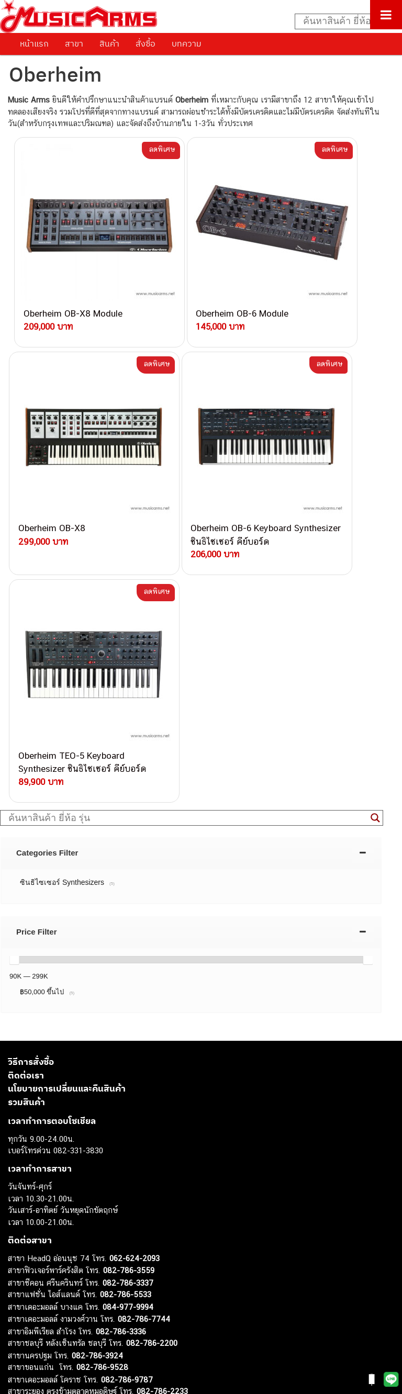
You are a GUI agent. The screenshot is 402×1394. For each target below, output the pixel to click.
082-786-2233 (162, 1074)
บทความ (187, 43)
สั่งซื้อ (145, 43)
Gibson (20, 1317)
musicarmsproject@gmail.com (82, 1193)
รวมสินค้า (26, 785)
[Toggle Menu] (386, 14)
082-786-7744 (144, 1001)
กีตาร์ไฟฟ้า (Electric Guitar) (53, 1211)
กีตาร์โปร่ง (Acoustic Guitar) (55, 1223)
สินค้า (109, 43)
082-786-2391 (148, 1097)
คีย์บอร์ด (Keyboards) (44, 1234)
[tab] (191, 535)
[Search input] (343, 21)
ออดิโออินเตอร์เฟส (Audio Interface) (68, 1281)
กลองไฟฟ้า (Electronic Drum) (56, 1270)
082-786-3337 (128, 965)
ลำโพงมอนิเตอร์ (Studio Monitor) (62, 1293)
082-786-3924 (97, 1038)
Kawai (18, 1340)
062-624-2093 (134, 941)
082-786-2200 (151, 1025)
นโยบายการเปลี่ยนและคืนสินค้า (67, 771)
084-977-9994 (128, 989)
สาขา (74, 43)
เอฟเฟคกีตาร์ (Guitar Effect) (55, 1258)
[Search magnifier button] (375, 500)
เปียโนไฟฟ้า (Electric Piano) (55, 1246)
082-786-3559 (128, 953)
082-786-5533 (125, 977)
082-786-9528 (102, 1050)
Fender (19, 1305)
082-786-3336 (121, 1014)
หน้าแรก (34, 43)
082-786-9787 (127, 1062)
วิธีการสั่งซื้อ (31, 744)
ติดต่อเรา (26, 758)
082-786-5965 (150, 1086)
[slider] (14, 642)
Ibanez (19, 1328)
